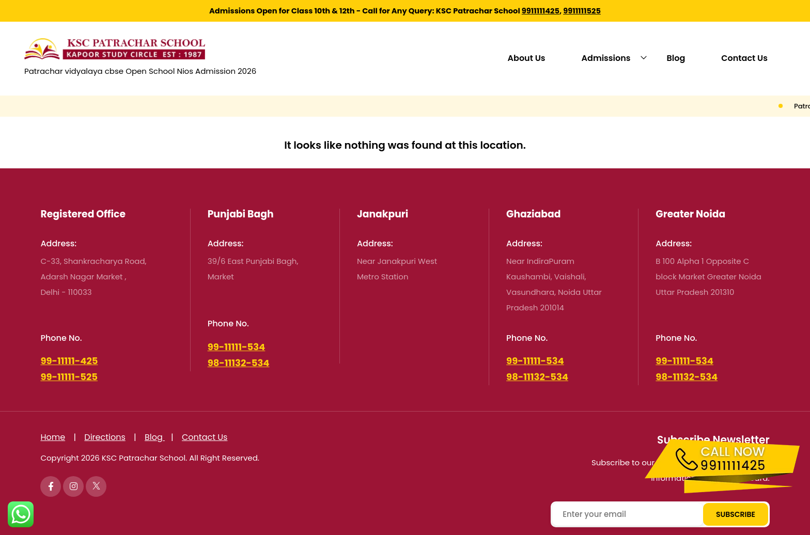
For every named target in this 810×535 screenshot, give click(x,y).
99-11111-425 (69, 360)
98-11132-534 (239, 362)
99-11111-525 (69, 376)
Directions (104, 437)
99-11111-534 (237, 346)
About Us (527, 58)
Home (52, 437)
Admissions (606, 58)
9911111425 (540, 11)
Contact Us (744, 58)
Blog (676, 58)
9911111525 (582, 11)
